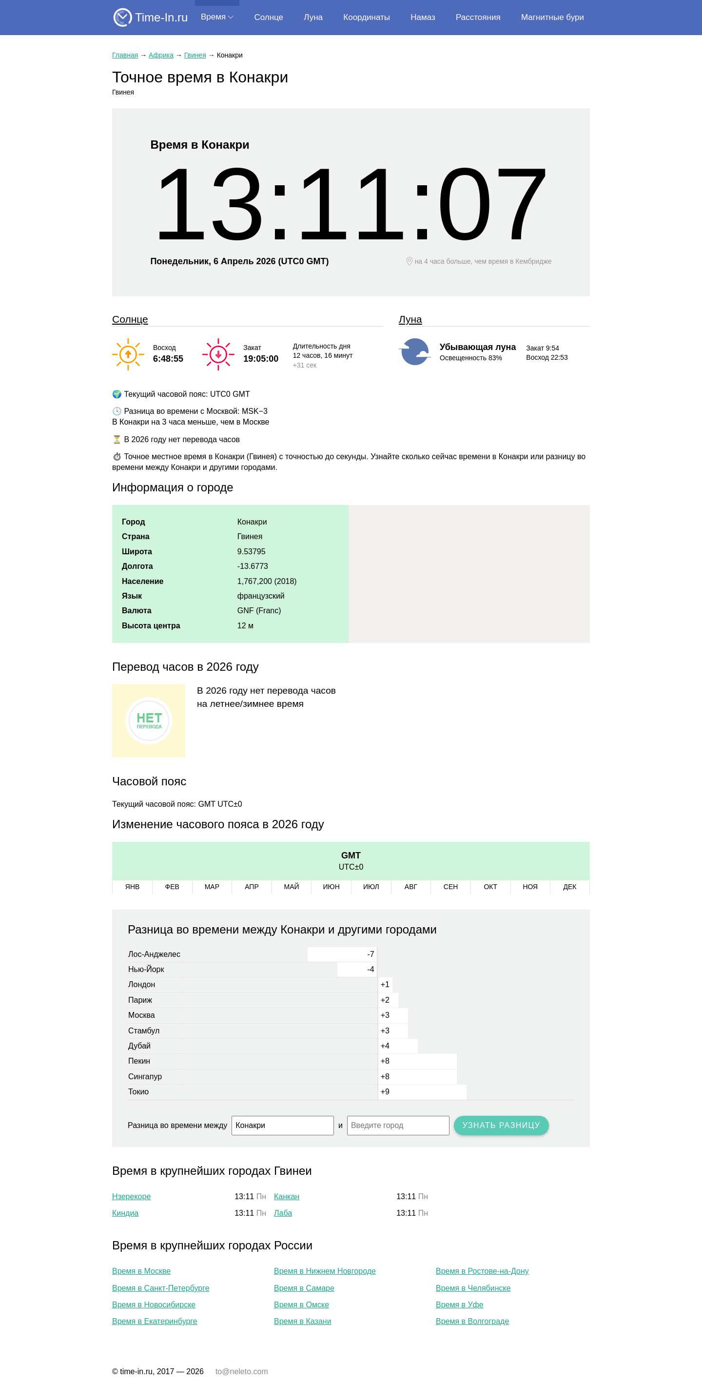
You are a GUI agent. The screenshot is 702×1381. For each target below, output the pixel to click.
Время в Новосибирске (153, 1305)
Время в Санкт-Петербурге (161, 1288)
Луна (313, 17)
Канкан (286, 1196)
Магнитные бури (552, 17)
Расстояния (478, 17)
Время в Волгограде (472, 1321)
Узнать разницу (502, 1125)
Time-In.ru (161, 17)
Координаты (366, 17)
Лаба (283, 1213)
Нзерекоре (131, 1196)
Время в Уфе (460, 1305)
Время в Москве (141, 1271)
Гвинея (195, 55)
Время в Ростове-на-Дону (482, 1271)
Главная (125, 55)
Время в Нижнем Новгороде (325, 1271)
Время (213, 16)
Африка (161, 55)
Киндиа (125, 1213)
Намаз (422, 17)
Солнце (268, 17)
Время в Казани (303, 1321)
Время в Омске (301, 1305)
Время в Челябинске (473, 1288)
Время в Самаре (304, 1288)
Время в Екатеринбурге (154, 1321)
